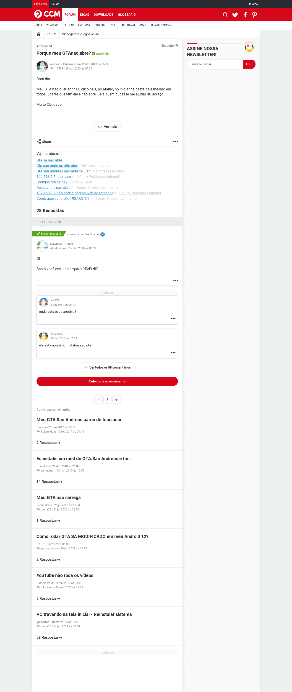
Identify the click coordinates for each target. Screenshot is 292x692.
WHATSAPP (53, 25)
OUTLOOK (100, 25)
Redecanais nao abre (53, 187)
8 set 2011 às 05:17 (63, 304)
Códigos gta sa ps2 (52, 182)
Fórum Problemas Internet (98, 176)
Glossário (127, 14)
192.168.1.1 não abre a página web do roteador (74, 193)
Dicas (84, 14)
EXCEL (113, 25)
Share (46, 142)
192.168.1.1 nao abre (53, 176)
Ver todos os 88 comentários (110, 367)
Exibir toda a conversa (105, 381)
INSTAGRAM (128, 25)
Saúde (55, 4)
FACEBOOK (84, 25)
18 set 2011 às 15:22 (63, 338)
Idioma (253, 4)
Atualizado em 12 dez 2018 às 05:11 (73, 248)
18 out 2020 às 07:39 (78, 68)
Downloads (103, 14)
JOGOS (38, 25)
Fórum (70, 14)
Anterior (46, 45)
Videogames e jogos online (80, 34)
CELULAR (69, 25)
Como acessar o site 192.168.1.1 (62, 198)
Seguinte (167, 45)
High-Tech (40, 4)
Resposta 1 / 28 (48, 222)
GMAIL (143, 25)
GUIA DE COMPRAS (161, 25)
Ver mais (110, 126)
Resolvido (102, 53)
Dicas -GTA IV (81, 182)
